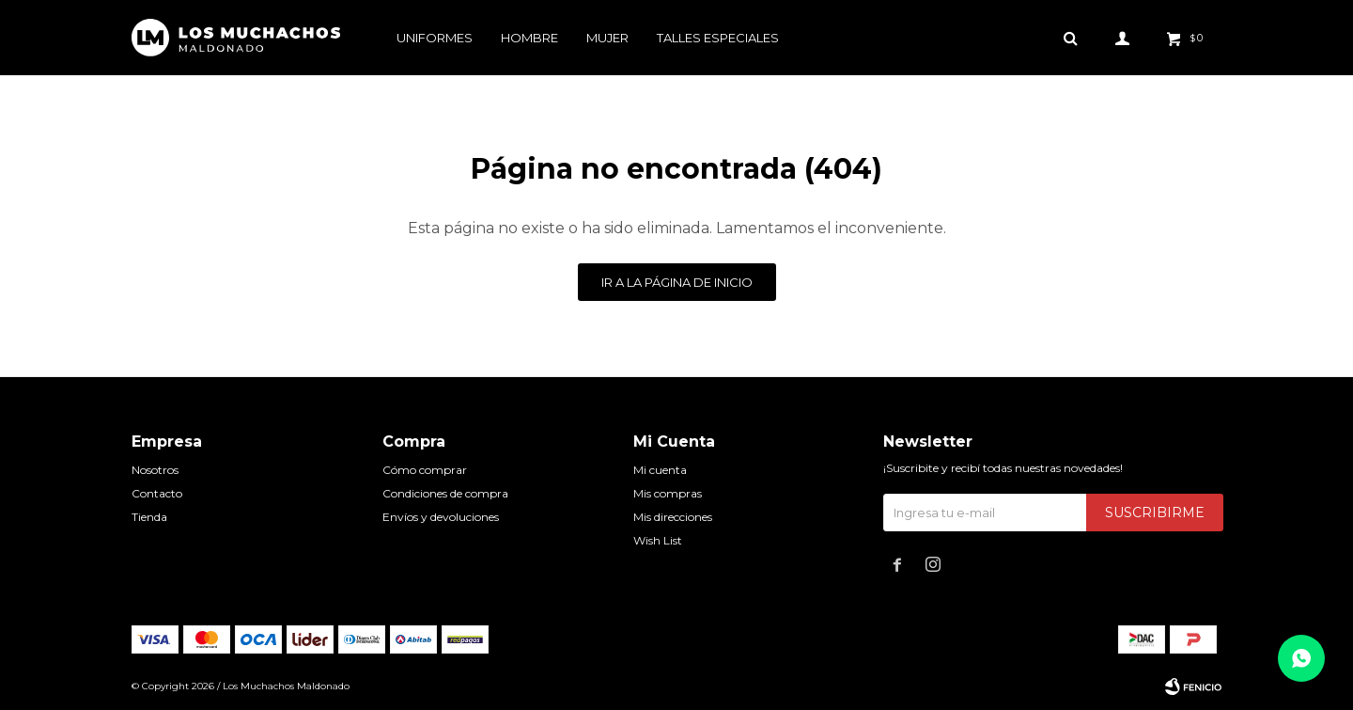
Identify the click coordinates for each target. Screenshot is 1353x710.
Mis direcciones (672, 517)
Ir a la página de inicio (677, 282)
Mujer (607, 37)
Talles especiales (718, 37)
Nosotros (155, 470)
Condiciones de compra (445, 493)
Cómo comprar (424, 470)
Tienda (149, 517)
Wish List (657, 540)
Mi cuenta (660, 470)
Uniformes (435, 37)
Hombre (529, 37)
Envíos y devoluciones (440, 517)
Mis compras (667, 493)
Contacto (157, 493)
